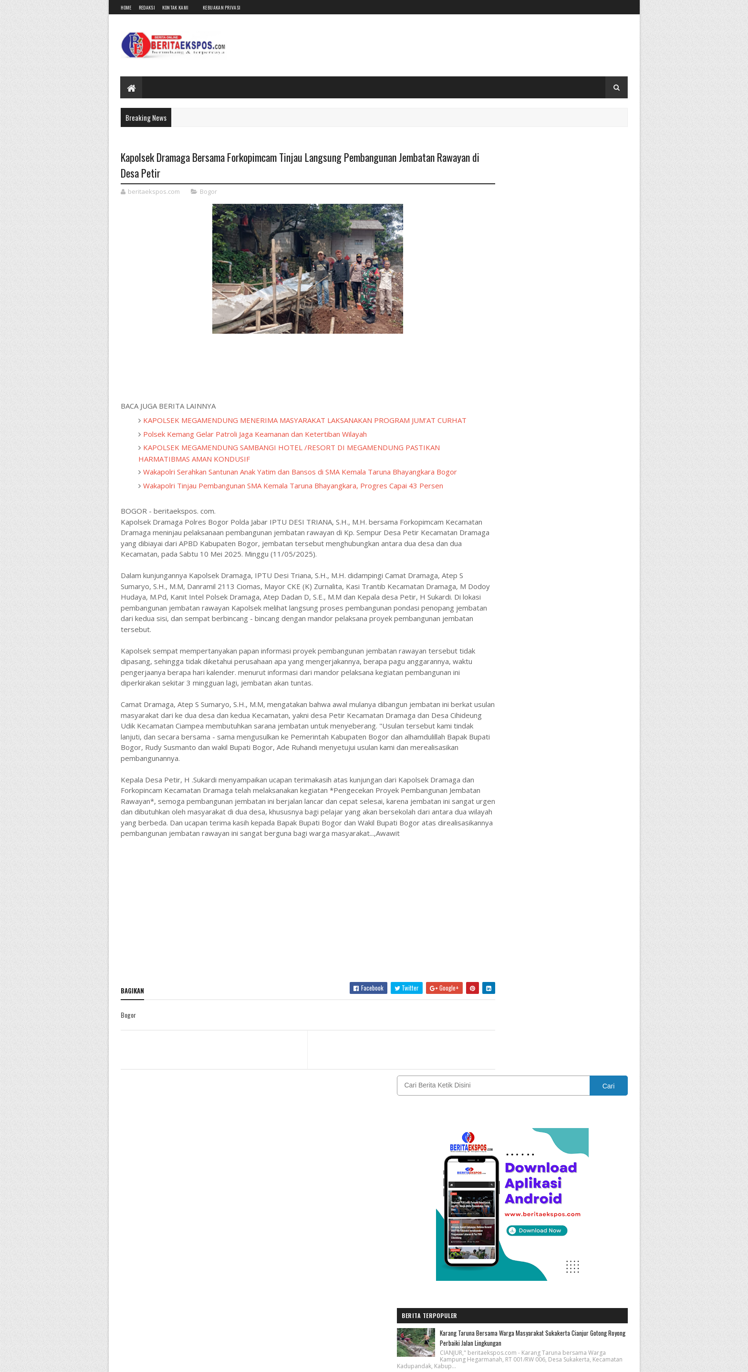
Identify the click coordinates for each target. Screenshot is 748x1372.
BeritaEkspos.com (177, 1359)
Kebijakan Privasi (221, 7)
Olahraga (490, 955)
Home (126, 7)
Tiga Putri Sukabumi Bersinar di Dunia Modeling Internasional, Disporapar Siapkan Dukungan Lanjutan (571, 595)
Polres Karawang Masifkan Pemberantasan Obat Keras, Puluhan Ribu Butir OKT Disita (570, 472)
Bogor (208, 193)
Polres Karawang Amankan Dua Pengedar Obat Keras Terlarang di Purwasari (568, 531)
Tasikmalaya (548, 988)
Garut (588, 888)
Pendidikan (579, 955)
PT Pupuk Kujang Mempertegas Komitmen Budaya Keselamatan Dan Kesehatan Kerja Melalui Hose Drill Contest (568, 664)
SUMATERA (493, 988)
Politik (487, 972)
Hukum (488, 905)
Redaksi (147, 7)
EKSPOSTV (545, 888)
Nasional (554, 938)
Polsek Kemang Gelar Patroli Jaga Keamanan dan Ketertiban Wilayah (255, 446)
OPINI (534, 955)
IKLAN (533, 905)
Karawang (538, 922)
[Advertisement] (289, 949)
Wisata (597, 988)
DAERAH (489, 888)
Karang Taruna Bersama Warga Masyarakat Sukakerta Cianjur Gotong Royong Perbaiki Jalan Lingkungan (571, 416)
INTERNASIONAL (588, 905)
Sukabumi (577, 972)
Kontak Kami (175, 7)
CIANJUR (584, 871)
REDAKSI (532, 972)
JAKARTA (490, 922)
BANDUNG (491, 871)
